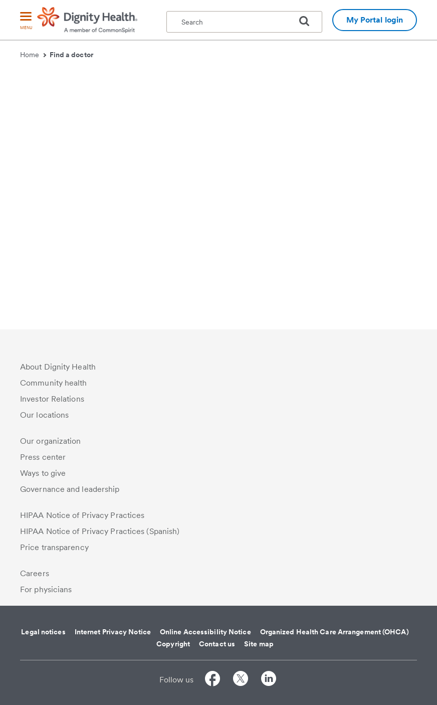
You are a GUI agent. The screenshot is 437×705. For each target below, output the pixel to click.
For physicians (46, 589)
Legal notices (43, 632)
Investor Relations (52, 399)
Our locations (44, 415)
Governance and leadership (70, 489)
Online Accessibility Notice (205, 632)
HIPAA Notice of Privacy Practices (82, 515)
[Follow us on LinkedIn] (269, 680)
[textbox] (244, 22)
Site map (259, 644)
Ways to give (43, 473)
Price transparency (54, 547)
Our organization (50, 441)
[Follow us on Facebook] (212, 680)
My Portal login (374, 20)
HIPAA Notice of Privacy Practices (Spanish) (99, 531)
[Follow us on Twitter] (241, 680)
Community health (53, 383)
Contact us (217, 644)
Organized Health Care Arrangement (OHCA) (334, 632)
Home (33, 55)
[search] (308, 21)
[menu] (26, 21)
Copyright (173, 644)
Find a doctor (71, 55)
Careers (34, 573)
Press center (43, 457)
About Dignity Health (58, 367)
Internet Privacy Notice (113, 632)
